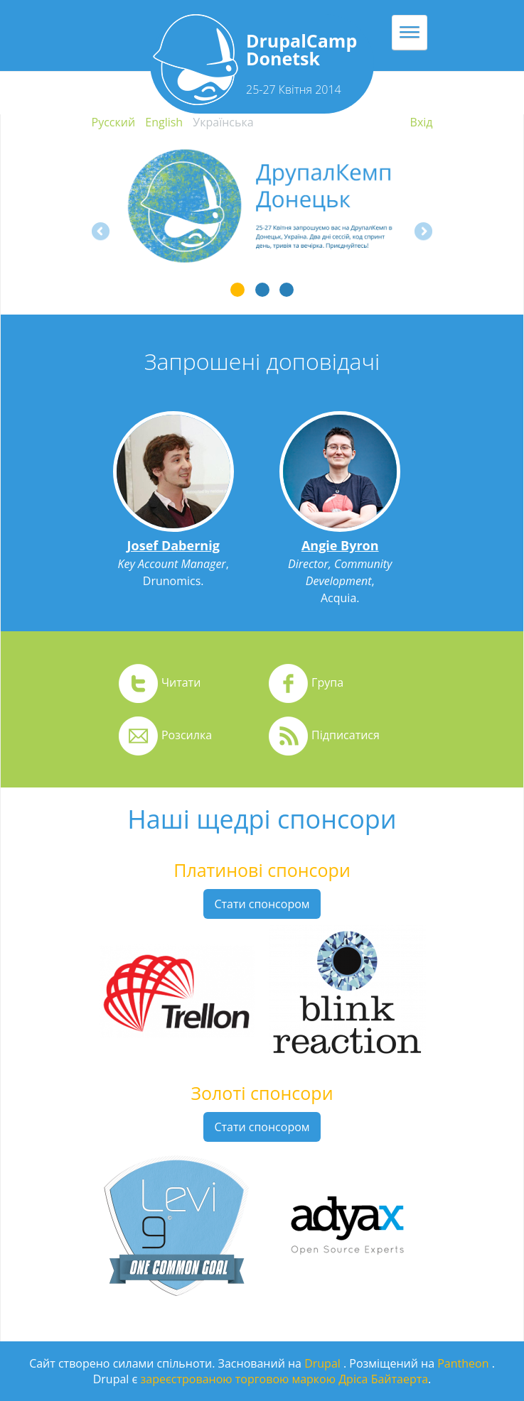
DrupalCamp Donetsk (301, 49)
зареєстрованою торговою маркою (238, 1379)
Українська (223, 122)
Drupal (323, 1363)
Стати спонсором (261, 904)
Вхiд (421, 122)
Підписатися (345, 735)
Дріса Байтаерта (383, 1379)
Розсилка (186, 735)
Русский (114, 122)
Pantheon (464, 1363)
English (164, 122)
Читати (180, 682)
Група (327, 682)
